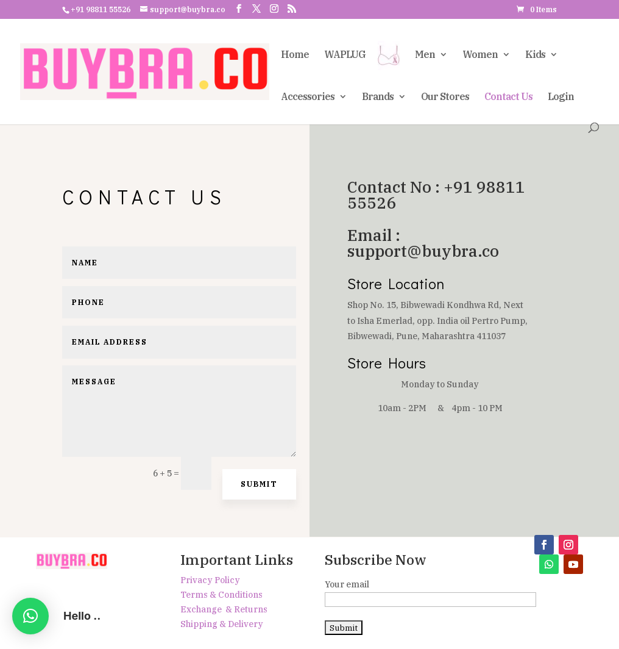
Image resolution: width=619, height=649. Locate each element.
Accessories (307, 97)
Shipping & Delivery (221, 624)
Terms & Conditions (221, 594)
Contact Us (508, 97)
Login (561, 97)
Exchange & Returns (223, 609)
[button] (30, 616)
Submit (259, 484)
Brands (378, 97)
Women (480, 55)
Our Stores (445, 97)
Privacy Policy (210, 580)
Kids (535, 55)
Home (295, 55)
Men (425, 55)
